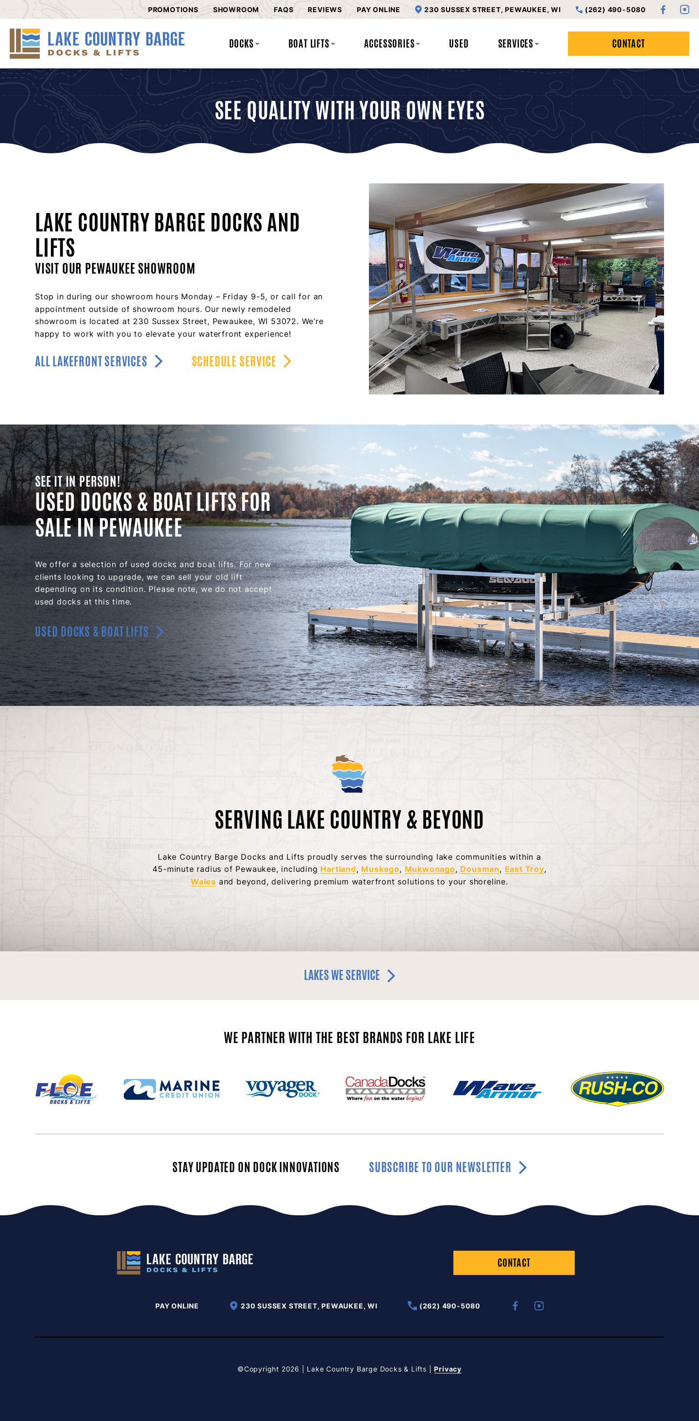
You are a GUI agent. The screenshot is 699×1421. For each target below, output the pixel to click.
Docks (244, 43)
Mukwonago (430, 869)
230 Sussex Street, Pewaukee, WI (488, 9)
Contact (628, 43)
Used (458, 43)
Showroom (236, 9)
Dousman (479, 869)
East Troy (524, 869)
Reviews (325, 9)
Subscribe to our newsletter (448, 1167)
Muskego (380, 869)
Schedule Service (242, 361)
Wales (203, 881)
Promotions (173, 9)
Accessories (392, 43)
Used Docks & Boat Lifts (99, 631)
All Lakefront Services (99, 361)
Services (518, 43)
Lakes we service (349, 975)
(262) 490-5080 (611, 9)
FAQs (283, 9)
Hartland (338, 869)
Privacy (448, 1369)
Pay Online (378, 9)
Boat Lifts (311, 43)
